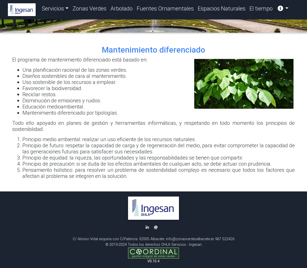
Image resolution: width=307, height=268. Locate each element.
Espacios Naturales (221, 9)
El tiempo (261, 9)
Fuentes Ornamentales (165, 9)
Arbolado (121, 9)
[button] (153, 208)
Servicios (53, 9)
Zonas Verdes (89, 9)
